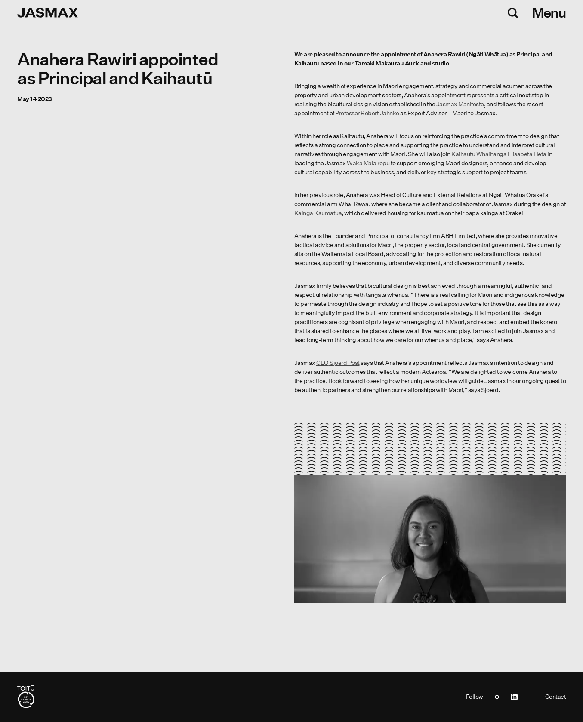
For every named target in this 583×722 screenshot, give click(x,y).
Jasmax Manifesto (460, 104)
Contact (555, 696)
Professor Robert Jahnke (367, 113)
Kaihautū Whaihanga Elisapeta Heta (498, 154)
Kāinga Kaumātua (318, 213)
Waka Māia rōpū (368, 163)
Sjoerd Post (338, 363)
